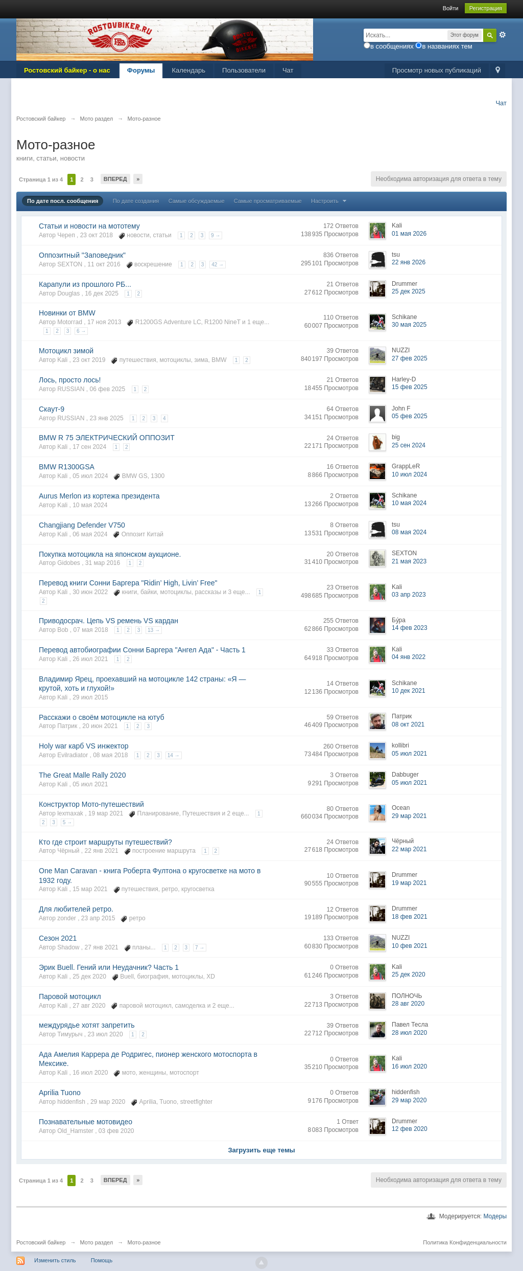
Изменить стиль (55, 1260)
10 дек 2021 (408, 690)
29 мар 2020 (409, 1100)
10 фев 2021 (409, 945)
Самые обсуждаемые (197, 201)
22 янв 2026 (408, 262)
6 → (81, 331)
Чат (288, 70)
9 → (215, 235)
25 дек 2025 (408, 291)
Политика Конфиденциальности (465, 1242)
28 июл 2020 (409, 1032)
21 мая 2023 (409, 561)
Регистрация (485, 8)
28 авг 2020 (408, 1003)
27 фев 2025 (409, 358)
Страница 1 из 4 (41, 179)
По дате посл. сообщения (62, 201)
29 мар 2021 (409, 816)
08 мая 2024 (409, 532)
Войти (451, 8)
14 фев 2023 (409, 627)
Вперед (115, 179)
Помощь (102, 1260)
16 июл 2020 (409, 1066)
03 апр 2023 (409, 594)
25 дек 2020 (408, 974)
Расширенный (502, 35)
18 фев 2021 (409, 916)
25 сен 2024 (408, 445)
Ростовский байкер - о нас (67, 70)
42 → (217, 264)
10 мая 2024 (409, 503)
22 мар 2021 (409, 849)
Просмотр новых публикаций (436, 70)
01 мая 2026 (409, 233)
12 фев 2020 (409, 1128)
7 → (199, 947)
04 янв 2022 (408, 657)
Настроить (330, 201)
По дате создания (136, 201)
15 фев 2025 (409, 387)
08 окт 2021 (408, 724)
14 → (174, 755)
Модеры (495, 1216)
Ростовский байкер (40, 1242)
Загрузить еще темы (261, 1150)
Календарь (188, 70)
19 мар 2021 (409, 883)
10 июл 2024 (409, 474)
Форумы (141, 70)
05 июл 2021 (409, 753)
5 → (67, 822)
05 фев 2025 (409, 416)
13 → (154, 630)
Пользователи (244, 70)
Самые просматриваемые (268, 201)
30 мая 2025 (409, 324)
